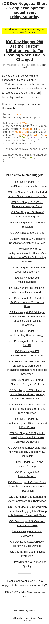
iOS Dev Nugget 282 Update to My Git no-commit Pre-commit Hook (27, 302)
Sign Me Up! (11, 591)
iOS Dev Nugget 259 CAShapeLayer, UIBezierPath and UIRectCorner (27, 423)
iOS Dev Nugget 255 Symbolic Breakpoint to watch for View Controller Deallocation (27, 437)
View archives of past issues (24, 610)
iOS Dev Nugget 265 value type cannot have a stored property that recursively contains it (27, 394)
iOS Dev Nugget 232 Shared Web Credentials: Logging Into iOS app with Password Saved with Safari (27, 511)
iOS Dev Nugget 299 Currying (27, 232)
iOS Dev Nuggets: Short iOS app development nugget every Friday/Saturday (24, 10)
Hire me (31, 32)
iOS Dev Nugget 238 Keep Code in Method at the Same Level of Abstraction (27, 486)
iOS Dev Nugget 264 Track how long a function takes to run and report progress (27, 408)
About (33, 618)
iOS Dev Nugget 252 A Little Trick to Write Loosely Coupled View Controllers (27, 451)
